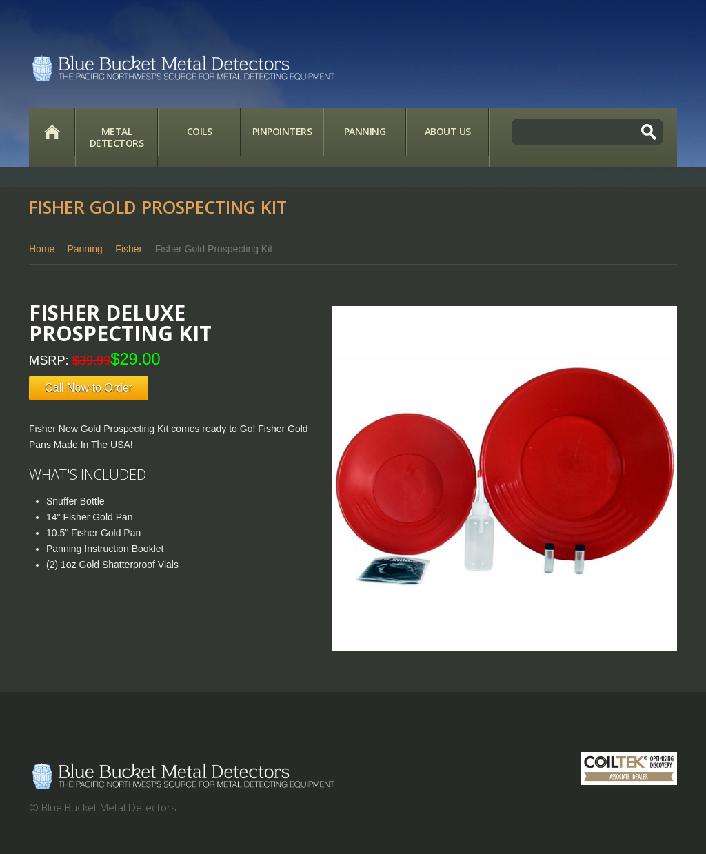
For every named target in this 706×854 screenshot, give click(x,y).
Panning (365, 131)
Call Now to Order (88, 388)
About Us (448, 131)
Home (51, 132)
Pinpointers (282, 131)
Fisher (128, 248)
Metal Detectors (117, 137)
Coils (199, 131)
